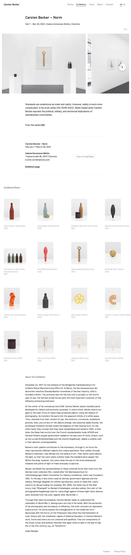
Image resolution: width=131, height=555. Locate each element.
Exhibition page (32, 167)
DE (124, 4)
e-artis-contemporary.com (37, 159)
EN (121, 4)
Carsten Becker (11, 4)
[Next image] (122, 67)
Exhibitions (81, 4)
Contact (109, 4)
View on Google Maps (85, 156)
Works (70, 4)
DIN (43, 125)
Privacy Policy (119, 551)
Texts (91, 4)
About (100, 4)
